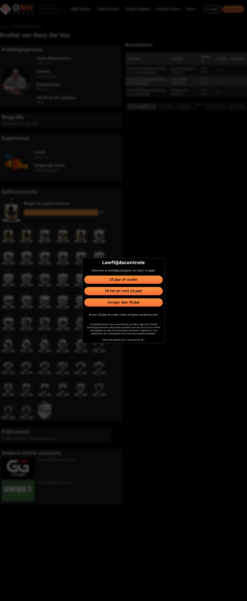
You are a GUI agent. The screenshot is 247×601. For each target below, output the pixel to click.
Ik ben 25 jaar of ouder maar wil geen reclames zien (123, 314)
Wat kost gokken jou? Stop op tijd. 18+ (123, 339)
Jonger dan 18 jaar (123, 302)
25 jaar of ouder (123, 279)
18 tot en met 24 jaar (123, 291)
